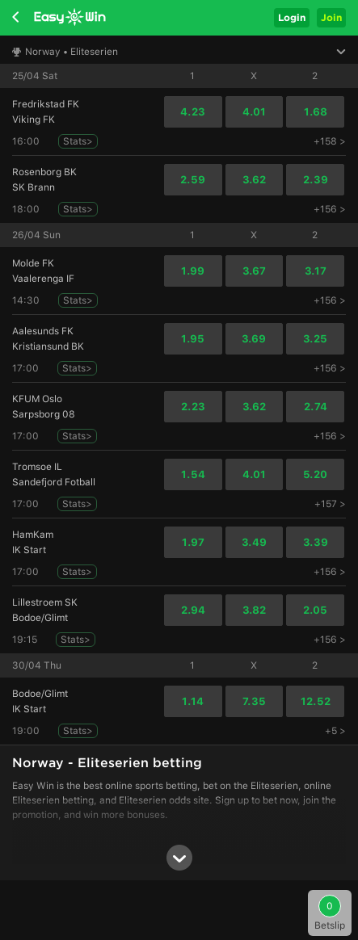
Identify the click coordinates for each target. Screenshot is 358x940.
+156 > (330, 209)
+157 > (330, 504)
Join (331, 17)
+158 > (330, 141)
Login (291, 17)
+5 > (335, 730)
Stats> (78, 141)
